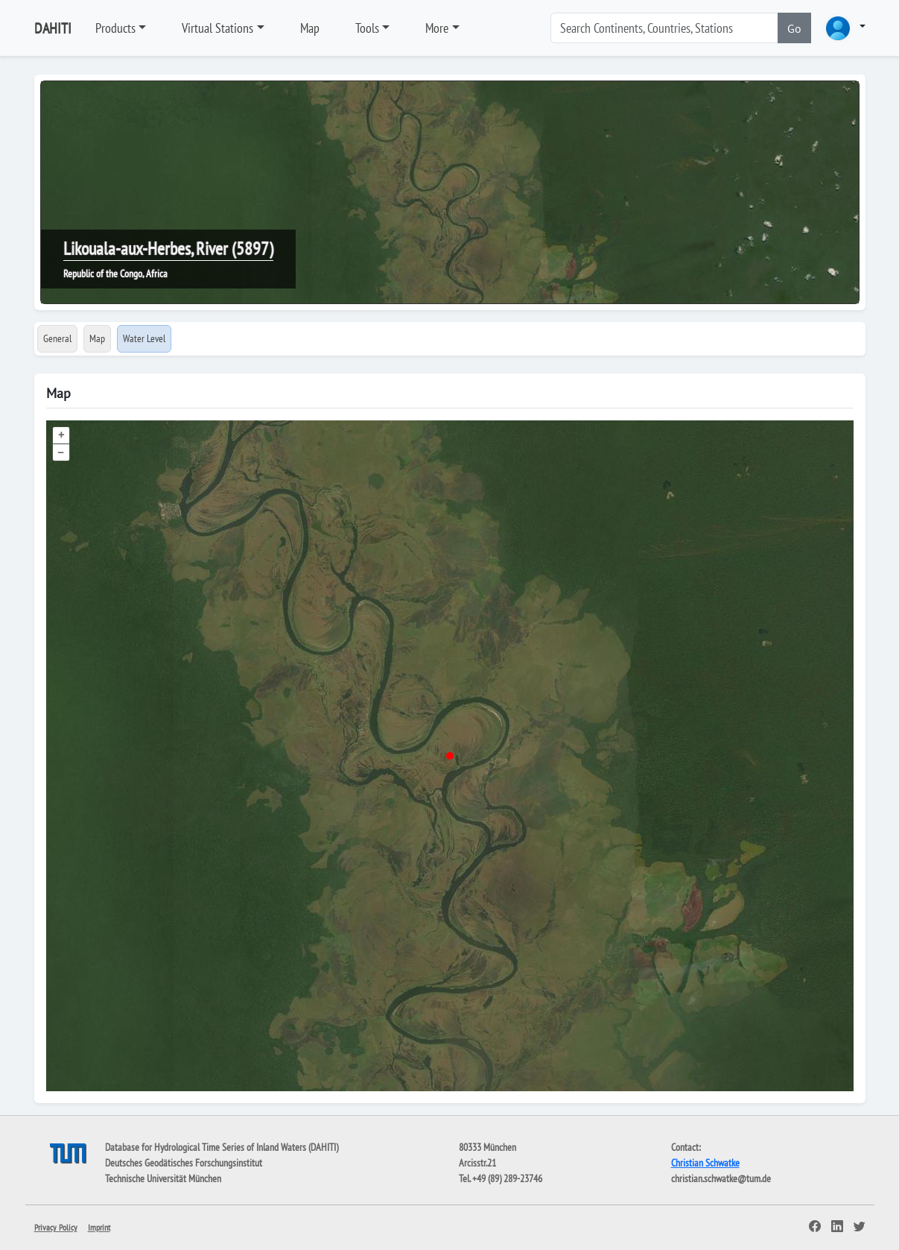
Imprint (99, 1227)
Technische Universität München (163, 1178)
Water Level (144, 338)
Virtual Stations (217, 28)
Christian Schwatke (705, 1162)
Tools (367, 28)
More (436, 28)
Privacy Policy (55, 1227)
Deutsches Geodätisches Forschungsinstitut (183, 1162)
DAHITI (53, 28)
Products (115, 28)
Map (310, 28)
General (57, 338)
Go (794, 28)
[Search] (664, 28)
